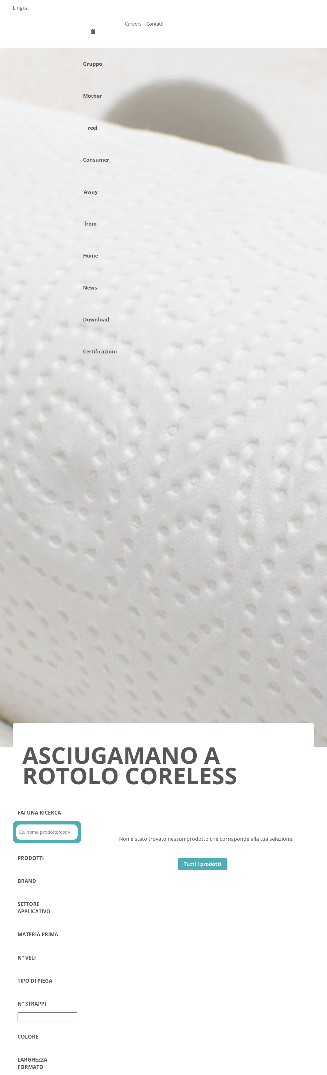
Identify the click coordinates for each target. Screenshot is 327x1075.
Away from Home (90, 223)
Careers (133, 23)
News (90, 287)
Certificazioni (100, 351)
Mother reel (92, 111)
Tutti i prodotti (202, 864)
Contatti (155, 23)
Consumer (96, 159)
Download (96, 319)
